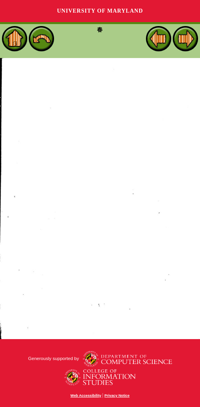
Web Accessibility (86, 396)
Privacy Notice (117, 396)
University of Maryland (100, 11)
